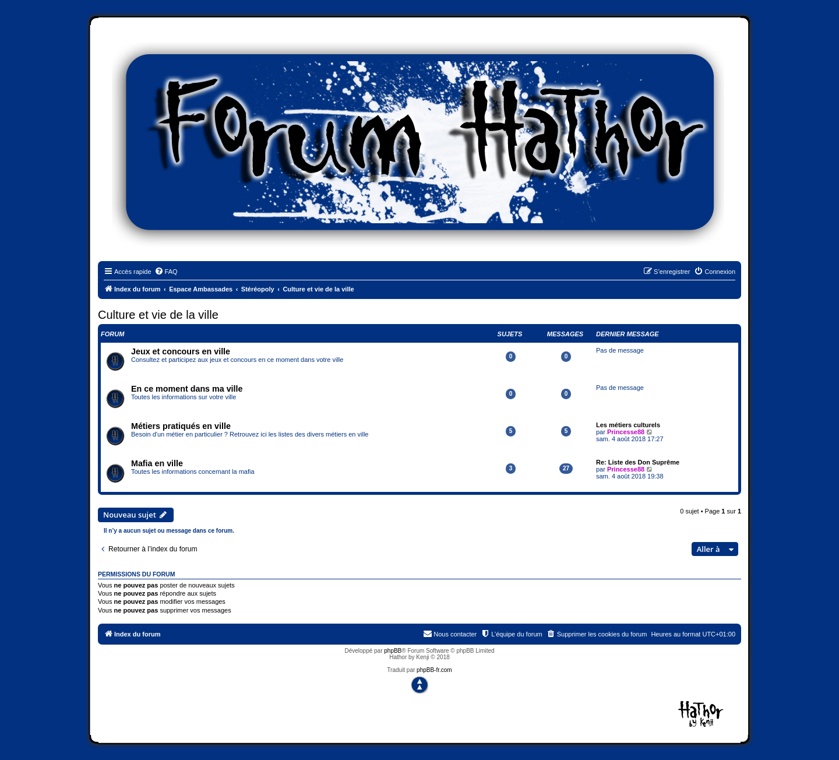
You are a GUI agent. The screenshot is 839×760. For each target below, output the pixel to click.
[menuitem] (166, 272)
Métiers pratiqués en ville (181, 426)
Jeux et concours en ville (180, 351)
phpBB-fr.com (434, 670)
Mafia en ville (157, 463)
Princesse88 (625, 431)
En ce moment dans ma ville (187, 388)
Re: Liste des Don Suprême (637, 462)
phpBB (392, 651)
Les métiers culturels (628, 424)
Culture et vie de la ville (158, 314)
